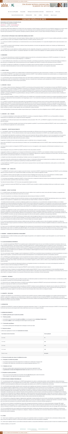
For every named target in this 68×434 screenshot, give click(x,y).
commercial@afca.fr (15, 24)
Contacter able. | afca (49, 11)
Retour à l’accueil (53, 15)
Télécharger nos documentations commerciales (36, 11)
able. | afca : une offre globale (13, 11)
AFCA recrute (57, 11)
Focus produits (22, 11)
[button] (2, 5)
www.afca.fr (3, 24)
